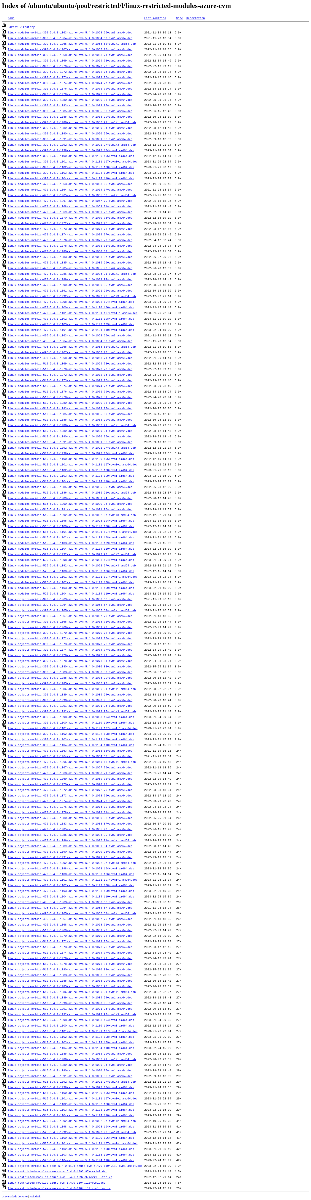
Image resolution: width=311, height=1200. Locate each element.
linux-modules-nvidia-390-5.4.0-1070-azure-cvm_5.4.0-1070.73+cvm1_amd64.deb (70, 66)
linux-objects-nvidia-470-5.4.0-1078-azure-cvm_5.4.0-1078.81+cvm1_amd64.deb (70, 812)
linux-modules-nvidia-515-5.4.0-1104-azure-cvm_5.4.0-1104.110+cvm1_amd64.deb (71, 548)
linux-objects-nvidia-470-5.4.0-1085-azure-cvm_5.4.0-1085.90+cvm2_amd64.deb (70, 835)
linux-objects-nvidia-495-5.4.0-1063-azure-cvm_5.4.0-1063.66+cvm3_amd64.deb (70, 902)
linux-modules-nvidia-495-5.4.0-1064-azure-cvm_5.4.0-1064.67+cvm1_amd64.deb (70, 341)
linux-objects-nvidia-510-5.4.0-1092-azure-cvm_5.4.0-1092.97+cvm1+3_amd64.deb (72, 1014)
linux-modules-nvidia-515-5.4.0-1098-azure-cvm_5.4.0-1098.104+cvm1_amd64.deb (71, 520)
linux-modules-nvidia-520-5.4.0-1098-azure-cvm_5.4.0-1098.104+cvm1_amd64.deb (71, 560)
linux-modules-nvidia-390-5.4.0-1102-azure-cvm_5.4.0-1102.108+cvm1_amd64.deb (71, 167)
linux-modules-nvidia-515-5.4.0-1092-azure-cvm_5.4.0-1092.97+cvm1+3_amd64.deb (72, 515)
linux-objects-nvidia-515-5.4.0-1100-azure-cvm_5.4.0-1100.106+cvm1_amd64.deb (71, 1093)
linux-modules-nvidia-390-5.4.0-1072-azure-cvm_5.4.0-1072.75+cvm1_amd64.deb (70, 72)
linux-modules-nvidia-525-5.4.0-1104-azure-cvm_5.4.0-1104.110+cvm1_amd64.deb (71, 593)
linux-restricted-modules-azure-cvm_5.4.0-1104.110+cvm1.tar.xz (59, 1188)
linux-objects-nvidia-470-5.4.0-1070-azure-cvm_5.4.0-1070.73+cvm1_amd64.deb (70, 784)
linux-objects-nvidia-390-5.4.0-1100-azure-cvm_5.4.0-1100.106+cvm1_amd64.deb (71, 722)
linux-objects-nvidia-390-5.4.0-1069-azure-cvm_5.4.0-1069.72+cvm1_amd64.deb (70, 627)
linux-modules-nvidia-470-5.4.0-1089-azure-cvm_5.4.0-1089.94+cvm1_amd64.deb (70, 279)
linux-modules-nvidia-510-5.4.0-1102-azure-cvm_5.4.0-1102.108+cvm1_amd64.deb (71, 470)
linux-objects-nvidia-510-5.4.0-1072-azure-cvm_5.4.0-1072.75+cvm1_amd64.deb (70, 941)
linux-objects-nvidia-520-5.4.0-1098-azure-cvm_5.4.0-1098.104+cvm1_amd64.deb (71, 1126)
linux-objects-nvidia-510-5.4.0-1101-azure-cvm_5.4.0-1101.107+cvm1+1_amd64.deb (73, 1031)
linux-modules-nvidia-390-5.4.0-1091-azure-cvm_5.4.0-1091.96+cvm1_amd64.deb (70, 139)
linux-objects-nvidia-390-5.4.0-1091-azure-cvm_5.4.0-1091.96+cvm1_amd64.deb (70, 706)
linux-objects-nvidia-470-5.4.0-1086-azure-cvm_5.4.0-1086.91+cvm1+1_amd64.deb (72, 840)
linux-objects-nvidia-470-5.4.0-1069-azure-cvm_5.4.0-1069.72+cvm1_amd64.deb (70, 779)
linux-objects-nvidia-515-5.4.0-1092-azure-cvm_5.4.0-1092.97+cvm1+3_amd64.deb (72, 1081)
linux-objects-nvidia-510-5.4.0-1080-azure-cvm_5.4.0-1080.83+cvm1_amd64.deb (70, 969)
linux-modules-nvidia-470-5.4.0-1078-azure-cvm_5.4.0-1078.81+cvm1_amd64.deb (70, 246)
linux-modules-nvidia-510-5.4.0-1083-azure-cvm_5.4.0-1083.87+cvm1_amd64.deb (70, 408)
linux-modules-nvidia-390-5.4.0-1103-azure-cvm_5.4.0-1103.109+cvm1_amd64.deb (71, 173)
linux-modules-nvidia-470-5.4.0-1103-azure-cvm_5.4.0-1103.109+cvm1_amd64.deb (71, 324)
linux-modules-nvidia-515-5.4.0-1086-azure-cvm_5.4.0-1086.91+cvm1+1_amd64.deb (72, 492)
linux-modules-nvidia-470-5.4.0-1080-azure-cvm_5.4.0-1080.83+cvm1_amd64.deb (70, 251)
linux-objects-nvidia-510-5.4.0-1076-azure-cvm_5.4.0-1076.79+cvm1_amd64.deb (70, 958)
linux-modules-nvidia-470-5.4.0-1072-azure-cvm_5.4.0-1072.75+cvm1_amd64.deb (70, 223)
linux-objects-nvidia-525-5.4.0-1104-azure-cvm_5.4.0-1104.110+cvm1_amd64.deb (71, 1160)
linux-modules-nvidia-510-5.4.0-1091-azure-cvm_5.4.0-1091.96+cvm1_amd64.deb (70, 442)
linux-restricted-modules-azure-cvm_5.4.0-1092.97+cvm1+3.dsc (57, 1171)
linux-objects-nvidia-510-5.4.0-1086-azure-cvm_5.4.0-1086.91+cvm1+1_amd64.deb (72, 992)
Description (195, 18)
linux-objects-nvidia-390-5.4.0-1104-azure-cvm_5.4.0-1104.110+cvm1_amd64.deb (71, 745)
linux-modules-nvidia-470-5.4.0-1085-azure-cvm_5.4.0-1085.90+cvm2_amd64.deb (70, 268)
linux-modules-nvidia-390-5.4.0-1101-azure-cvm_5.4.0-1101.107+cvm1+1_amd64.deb (73, 161)
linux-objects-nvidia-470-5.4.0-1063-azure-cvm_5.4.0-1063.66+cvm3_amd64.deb (70, 750)
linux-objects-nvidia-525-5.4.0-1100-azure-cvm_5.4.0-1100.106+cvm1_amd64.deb (71, 1138)
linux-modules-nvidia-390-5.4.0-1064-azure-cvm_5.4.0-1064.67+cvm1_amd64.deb (70, 38)
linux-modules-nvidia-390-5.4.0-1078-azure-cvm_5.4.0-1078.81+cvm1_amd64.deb (70, 94)
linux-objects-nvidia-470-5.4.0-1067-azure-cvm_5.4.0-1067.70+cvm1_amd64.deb (70, 767)
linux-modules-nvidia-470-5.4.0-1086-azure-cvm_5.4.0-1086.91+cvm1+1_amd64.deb (72, 274)
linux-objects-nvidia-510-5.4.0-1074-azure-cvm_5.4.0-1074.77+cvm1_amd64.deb (70, 952)
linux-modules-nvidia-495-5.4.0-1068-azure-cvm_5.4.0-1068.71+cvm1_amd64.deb (70, 358)
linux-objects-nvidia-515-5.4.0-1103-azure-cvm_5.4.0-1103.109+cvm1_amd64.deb (71, 1110)
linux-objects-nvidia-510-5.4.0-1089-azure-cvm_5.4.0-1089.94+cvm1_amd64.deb (70, 997)
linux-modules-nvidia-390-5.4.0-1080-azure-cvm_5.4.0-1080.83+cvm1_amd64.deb (70, 100)
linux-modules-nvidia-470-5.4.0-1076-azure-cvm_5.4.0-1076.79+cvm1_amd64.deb (70, 240)
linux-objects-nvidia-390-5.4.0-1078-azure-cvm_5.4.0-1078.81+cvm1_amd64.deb (70, 661)
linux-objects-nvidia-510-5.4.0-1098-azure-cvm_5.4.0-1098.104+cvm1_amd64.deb (71, 1020)
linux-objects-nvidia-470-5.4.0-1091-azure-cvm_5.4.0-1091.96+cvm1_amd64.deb (70, 857)
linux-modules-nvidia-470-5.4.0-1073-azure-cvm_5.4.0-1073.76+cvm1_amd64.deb (70, 229)
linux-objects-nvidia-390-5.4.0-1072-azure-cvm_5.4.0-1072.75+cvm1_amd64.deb (70, 638)
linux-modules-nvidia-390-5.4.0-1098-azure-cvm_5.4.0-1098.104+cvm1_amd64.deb (71, 150)
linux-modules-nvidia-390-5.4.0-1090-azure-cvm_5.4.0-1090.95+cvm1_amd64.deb (70, 133)
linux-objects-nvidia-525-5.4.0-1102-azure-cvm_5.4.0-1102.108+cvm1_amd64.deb (71, 1149)
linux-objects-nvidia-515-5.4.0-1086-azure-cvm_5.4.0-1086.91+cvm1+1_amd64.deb (72, 1059)
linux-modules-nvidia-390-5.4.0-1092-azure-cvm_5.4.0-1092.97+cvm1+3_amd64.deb (72, 145)
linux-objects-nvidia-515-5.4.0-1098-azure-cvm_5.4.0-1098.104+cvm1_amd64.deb (71, 1087)
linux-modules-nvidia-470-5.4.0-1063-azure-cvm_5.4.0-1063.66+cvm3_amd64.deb (70, 184)
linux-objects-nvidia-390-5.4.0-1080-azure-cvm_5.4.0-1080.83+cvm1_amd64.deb (70, 666)
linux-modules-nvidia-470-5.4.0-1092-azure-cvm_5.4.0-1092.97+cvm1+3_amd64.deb (72, 296)
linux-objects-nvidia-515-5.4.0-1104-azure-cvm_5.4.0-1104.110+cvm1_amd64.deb (71, 1115)
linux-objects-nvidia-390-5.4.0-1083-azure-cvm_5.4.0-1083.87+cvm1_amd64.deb (70, 672)
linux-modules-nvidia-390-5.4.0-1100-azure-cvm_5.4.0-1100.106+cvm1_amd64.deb (71, 156)
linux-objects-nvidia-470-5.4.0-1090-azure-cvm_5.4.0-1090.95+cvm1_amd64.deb (70, 851)
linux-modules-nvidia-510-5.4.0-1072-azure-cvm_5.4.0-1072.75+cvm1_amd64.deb (70, 375)
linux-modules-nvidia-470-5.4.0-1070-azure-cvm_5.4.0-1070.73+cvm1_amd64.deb (70, 217)
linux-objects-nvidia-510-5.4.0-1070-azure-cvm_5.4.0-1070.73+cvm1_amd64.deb (70, 936)
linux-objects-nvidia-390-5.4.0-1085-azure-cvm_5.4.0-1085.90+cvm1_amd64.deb (70, 678)
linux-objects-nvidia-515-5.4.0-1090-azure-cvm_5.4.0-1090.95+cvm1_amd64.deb (70, 1070)
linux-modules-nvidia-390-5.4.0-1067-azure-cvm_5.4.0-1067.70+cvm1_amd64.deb (70, 49)
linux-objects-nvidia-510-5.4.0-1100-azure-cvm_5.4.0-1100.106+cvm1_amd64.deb (71, 1025)
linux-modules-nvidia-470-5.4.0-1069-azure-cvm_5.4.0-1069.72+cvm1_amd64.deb (70, 212)
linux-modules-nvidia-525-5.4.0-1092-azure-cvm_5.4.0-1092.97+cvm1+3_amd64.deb (72, 565)
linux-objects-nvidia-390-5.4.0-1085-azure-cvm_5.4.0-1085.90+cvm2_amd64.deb (70, 683)
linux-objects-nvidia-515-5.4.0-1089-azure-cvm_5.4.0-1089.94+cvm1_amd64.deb (70, 1065)
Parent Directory (21, 27)
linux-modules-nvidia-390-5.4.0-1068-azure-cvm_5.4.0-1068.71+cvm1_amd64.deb (70, 55)
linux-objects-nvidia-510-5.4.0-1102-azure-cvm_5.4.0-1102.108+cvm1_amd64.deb (71, 1037)
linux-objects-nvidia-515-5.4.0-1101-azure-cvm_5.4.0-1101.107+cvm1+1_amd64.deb (73, 1098)
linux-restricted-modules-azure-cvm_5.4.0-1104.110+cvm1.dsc (56, 1182)
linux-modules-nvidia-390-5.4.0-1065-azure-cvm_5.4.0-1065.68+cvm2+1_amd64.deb (72, 44)
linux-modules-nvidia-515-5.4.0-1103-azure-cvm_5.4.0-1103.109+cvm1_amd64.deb (71, 543)
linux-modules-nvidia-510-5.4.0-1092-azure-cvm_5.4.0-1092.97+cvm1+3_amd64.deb (72, 447)
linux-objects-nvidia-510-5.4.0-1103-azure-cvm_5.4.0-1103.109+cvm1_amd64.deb (71, 1042)
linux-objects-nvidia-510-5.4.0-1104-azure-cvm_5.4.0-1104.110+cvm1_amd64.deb (71, 1048)
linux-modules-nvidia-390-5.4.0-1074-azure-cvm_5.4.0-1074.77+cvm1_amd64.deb (70, 83)
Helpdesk (35, 1196)
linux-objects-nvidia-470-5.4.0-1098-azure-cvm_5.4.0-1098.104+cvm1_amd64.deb (71, 868)
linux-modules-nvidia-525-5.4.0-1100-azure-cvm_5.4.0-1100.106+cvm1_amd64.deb (71, 571)
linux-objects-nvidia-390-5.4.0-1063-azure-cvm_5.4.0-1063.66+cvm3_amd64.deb (70, 599)
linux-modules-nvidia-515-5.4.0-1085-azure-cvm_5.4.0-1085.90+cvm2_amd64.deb (70, 487)
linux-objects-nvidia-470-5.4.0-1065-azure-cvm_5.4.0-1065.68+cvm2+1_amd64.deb (72, 762)
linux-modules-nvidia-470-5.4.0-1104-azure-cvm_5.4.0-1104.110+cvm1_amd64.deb (71, 330)
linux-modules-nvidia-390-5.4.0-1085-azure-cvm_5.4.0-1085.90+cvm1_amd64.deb (70, 111)
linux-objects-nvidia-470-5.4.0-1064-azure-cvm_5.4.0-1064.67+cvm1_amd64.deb (70, 756)
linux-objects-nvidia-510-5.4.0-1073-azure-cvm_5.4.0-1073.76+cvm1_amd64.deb (70, 947)
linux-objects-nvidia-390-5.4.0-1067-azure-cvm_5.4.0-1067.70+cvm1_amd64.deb (70, 616)
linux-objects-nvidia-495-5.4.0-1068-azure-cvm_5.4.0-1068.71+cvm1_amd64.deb (70, 924)
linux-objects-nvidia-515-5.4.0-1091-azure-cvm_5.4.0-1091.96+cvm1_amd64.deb (70, 1076)
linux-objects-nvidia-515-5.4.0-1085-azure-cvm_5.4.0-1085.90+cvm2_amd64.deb (70, 1053)
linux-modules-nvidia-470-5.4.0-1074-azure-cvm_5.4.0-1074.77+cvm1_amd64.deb (70, 234)
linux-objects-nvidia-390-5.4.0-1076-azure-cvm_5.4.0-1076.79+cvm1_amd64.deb (70, 655)
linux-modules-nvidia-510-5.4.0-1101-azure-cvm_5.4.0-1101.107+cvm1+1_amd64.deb (73, 464)
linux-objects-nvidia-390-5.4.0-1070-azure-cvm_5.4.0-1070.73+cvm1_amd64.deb (70, 633)
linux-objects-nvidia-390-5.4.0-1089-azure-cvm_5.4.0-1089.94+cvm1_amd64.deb (70, 694)
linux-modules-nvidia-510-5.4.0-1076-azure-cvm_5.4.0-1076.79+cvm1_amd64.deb (70, 391)
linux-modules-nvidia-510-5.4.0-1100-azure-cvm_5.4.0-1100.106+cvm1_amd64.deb (71, 459)
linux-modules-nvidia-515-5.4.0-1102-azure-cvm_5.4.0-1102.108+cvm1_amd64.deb (71, 537)
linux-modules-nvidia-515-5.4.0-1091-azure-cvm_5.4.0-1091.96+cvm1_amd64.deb (70, 509)
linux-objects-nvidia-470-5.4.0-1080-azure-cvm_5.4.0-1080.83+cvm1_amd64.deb (70, 818)
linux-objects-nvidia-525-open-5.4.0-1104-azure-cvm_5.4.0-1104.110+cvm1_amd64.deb (75, 1166)
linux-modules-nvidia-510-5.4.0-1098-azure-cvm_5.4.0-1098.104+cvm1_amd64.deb (71, 453)
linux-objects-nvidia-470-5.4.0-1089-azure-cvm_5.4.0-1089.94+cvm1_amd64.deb (70, 846)
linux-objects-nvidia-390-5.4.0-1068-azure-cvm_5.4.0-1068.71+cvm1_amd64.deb (70, 621)
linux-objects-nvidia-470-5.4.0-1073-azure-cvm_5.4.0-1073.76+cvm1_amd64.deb (70, 795)
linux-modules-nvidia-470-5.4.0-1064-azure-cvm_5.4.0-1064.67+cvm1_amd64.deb (70, 189)
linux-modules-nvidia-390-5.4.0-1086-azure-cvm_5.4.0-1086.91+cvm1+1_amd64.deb (72, 122)
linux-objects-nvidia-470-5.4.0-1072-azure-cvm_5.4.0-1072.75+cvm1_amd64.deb (70, 790)
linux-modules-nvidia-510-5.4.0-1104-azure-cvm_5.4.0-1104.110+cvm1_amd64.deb (71, 481)
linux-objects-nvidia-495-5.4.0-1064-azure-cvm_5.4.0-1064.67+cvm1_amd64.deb (70, 908)
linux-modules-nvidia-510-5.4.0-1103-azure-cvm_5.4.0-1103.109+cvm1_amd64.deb (71, 476)
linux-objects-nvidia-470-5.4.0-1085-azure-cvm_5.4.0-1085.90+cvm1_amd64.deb (70, 829)
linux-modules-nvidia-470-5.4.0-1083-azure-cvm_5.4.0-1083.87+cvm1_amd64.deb (70, 257)
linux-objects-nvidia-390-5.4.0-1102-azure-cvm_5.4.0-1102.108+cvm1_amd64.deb (71, 734)
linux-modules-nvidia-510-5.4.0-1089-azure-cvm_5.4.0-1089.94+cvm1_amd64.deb (70, 431)
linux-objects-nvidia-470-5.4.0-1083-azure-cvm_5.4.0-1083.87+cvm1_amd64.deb (70, 823)
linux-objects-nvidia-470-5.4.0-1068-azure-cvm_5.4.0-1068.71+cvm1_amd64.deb (70, 773)
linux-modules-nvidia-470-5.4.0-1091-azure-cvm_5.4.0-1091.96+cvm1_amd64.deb (70, 290)
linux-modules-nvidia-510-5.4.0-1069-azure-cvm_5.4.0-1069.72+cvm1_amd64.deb (70, 363)
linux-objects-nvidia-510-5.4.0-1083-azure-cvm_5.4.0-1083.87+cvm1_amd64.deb (70, 975)
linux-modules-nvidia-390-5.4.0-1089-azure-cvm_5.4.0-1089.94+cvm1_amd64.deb (70, 128)
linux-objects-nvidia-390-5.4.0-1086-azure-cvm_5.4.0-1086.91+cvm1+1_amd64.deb (72, 689)
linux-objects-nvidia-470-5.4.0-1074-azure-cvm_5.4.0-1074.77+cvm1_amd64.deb (70, 801)
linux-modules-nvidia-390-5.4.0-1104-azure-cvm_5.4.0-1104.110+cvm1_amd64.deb (71, 178)
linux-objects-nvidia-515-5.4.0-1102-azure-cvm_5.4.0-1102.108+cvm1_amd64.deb (71, 1104)
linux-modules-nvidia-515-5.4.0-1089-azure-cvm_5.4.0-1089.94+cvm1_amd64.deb (70, 498)
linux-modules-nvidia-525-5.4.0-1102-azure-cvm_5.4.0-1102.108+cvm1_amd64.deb (71, 582)
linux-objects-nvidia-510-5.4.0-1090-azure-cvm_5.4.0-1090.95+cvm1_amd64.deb (70, 1003)
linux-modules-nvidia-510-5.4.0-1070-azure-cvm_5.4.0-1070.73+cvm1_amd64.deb (70, 369)
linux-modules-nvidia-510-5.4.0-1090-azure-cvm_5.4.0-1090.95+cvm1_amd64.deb (70, 436)
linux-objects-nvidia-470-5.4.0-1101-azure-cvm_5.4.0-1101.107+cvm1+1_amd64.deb (73, 879)
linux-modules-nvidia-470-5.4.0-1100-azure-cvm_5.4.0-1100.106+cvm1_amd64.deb (71, 307)
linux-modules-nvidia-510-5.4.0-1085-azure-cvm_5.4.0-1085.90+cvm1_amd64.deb (70, 414)
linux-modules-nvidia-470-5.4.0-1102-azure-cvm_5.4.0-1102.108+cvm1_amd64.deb (71, 318)
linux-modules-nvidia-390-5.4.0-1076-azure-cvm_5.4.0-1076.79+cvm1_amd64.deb (70, 88)
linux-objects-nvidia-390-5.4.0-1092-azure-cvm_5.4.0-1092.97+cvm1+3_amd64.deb (72, 711)
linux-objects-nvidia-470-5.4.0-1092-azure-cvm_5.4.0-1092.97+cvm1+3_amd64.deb (72, 863)
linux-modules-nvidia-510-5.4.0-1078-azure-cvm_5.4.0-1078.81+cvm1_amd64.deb (70, 397)
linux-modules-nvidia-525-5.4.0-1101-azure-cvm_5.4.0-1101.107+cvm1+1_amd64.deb (73, 577)
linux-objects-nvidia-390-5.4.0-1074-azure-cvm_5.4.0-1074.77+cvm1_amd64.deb (70, 649)
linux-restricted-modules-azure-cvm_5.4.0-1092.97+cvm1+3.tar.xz (60, 1177)
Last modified (155, 18)
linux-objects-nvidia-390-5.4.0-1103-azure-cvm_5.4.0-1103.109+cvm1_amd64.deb (71, 739)
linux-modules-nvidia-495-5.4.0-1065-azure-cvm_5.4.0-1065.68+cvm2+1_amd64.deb (72, 346)
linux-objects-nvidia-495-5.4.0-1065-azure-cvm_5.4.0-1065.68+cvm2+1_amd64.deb (72, 913)
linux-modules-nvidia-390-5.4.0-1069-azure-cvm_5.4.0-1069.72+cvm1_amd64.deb (70, 60)
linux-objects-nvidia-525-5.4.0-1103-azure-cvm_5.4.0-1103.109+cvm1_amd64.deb (71, 1154)
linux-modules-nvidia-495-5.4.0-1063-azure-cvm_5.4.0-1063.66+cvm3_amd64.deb (70, 335)
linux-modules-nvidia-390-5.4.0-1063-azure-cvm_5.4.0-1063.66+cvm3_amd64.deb (70, 32)
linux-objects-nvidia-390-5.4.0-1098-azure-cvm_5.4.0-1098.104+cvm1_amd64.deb (71, 717)
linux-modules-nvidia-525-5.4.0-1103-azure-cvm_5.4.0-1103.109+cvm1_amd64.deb (71, 588)
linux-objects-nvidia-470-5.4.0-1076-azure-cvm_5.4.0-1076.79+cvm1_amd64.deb (70, 807)
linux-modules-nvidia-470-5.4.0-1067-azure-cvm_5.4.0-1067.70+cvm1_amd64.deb (70, 201)
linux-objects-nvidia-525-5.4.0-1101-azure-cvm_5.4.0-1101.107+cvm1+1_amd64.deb (73, 1143)
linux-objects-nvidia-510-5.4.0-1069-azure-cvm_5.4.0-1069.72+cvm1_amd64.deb (70, 930)
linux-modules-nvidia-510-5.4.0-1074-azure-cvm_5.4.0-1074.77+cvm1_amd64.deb (70, 386)
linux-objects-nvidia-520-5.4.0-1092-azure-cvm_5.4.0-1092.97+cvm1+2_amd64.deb (72, 1121)
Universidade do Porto (15, 1196)
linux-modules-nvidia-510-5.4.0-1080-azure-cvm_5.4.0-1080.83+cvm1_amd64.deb (70, 403)
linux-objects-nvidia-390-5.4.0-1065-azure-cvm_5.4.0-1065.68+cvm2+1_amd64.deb (72, 610)
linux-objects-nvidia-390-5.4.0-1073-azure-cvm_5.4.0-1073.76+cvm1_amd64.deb (70, 644)
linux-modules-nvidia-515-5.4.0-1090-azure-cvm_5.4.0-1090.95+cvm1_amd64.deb (70, 504)
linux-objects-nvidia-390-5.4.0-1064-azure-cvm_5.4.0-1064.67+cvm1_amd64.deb (70, 605)
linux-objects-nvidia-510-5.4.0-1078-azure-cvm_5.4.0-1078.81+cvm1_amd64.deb (70, 964)
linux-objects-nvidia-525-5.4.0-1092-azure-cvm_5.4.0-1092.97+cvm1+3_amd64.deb (72, 1132)
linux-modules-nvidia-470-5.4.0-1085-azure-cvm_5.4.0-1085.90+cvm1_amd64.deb (70, 262)
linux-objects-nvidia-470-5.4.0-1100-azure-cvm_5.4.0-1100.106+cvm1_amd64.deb (71, 874)
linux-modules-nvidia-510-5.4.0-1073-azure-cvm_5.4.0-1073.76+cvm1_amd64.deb (70, 380)
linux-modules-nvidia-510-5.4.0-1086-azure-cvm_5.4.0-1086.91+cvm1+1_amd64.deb (72, 425)
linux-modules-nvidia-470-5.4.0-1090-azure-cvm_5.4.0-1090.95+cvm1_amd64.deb (70, 285)
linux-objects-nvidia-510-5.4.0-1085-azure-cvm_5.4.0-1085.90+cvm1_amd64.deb (70, 980)
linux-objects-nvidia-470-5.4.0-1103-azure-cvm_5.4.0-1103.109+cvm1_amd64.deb (71, 891)
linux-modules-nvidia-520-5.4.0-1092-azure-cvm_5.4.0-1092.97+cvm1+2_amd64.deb (72, 554)
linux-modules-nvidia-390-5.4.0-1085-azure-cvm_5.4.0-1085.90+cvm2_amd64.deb (70, 116)
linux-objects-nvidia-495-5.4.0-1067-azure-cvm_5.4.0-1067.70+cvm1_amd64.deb (70, 919)
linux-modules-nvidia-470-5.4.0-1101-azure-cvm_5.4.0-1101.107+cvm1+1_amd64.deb (73, 313)
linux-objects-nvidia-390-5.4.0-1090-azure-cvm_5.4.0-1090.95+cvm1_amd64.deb (70, 700)
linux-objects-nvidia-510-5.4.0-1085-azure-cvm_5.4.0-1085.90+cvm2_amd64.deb (70, 986)
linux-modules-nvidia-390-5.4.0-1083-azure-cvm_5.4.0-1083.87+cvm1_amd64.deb (70, 105)
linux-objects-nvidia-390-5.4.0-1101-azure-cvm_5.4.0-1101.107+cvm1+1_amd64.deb (73, 728)
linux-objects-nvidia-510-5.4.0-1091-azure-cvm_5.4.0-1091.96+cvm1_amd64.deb (70, 1009)
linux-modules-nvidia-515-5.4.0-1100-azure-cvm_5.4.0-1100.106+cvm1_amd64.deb (71, 526)
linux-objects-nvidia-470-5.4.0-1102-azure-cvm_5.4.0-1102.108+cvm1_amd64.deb (71, 885)
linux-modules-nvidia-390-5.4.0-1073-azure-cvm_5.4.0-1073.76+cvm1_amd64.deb (70, 77)
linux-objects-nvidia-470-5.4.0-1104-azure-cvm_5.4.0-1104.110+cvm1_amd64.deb (71, 896)
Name (11, 18)
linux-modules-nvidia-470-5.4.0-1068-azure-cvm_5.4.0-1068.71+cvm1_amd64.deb (70, 206)
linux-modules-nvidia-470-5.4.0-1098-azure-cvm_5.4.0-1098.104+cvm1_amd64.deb (71, 302)
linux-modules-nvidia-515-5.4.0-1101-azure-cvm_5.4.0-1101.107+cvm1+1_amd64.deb (73, 532)
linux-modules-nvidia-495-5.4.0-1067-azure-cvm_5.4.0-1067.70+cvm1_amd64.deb (70, 352)
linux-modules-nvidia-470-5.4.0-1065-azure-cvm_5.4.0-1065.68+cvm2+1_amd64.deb (72, 195)
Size (179, 18)
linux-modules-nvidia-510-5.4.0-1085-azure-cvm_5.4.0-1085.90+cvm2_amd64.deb (70, 419)
